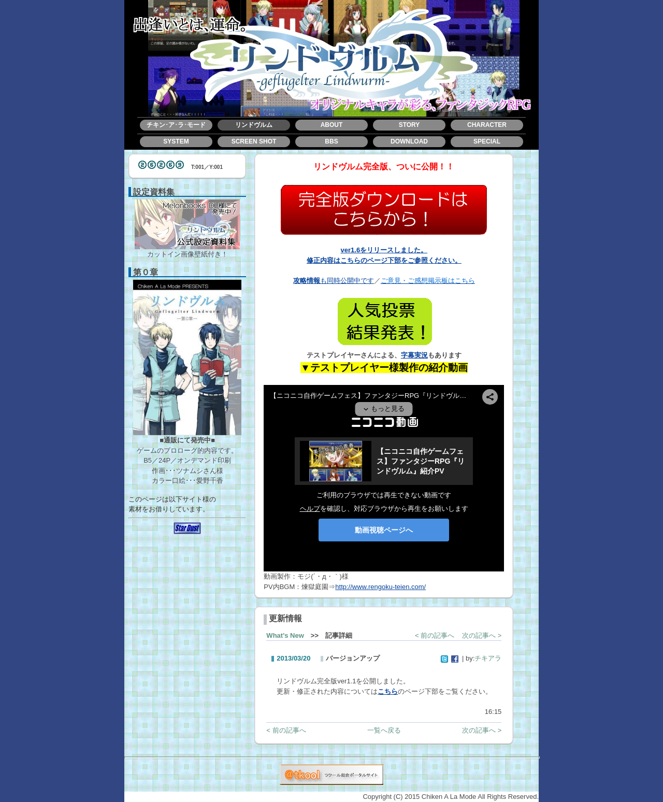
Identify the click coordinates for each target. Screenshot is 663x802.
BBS (331, 141)
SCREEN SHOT (254, 141)
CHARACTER (487, 124)
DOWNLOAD (409, 141)
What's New (285, 635)
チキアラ (487, 658)
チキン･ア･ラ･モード (176, 124)
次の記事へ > (481, 635)
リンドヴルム (253, 124)
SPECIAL (486, 141)
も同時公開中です (333, 280)
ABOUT (332, 124)
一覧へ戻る (384, 730)
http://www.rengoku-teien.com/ (380, 587)
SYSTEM (176, 141)
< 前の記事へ (434, 635)
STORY (409, 124)
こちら (388, 691)
